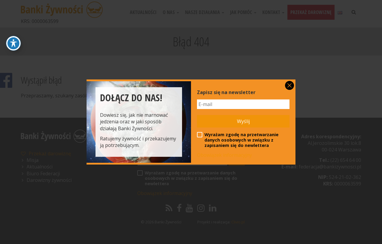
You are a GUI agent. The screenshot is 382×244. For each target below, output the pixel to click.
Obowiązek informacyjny (224, 155)
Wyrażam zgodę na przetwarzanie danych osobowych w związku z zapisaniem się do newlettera (237, 140)
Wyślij (243, 121)
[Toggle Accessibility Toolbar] (13, 43)
